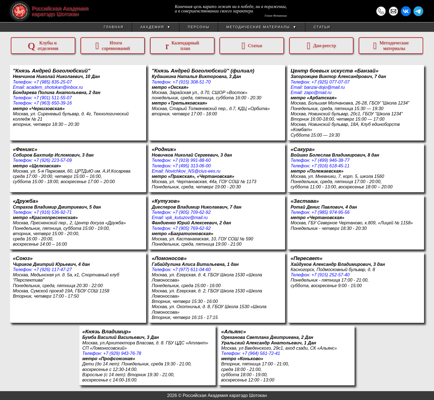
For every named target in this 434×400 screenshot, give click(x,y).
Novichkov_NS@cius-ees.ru (192, 171)
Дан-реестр (321, 45)
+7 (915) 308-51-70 (192, 82)
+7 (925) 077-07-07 (330, 82)
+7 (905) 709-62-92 (192, 212)
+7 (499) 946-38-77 (330, 160)
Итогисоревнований (112, 45)
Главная (113, 27)
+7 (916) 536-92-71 (53, 212)
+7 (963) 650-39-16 (53, 103)
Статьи (322, 27)
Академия (155, 27)
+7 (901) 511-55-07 (53, 97)
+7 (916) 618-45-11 (330, 165)
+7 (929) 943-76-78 (122, 353)
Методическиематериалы (391, 45)
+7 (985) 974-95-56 (330, 212)
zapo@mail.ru (318, 92)
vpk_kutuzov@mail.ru (186, 217)
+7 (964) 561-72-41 (261, 353)
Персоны (198, 27)
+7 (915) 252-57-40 (330, 274)
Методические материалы (261, 27)
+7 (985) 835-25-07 (53, 82)
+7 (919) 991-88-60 (192, 160)
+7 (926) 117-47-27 (53, 269)
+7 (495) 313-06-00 (192, 165)
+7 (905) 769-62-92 (192, 228)
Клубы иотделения (43, 45)
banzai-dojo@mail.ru (324, 87)
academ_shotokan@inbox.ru (54, 87)
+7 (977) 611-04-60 (192, 269)
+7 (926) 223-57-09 (53, 160)
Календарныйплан (182, 45)
